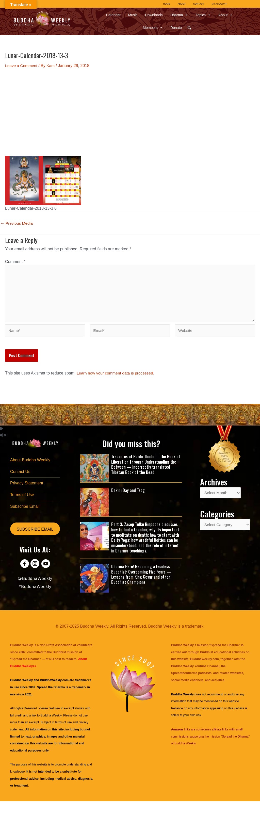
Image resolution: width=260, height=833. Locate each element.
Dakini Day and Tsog (128, 492)
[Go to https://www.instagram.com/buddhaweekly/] (34, 567)
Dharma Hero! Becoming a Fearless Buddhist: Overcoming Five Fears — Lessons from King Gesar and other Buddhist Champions (141, 576)
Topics (203, 15)
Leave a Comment (21, 65)
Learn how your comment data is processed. (117, 375)
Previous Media (17, 223)
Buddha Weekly (50, 717)
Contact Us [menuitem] (20, 474)
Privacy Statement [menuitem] (26, 486)
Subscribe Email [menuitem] (25, 509)
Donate (176, 28)
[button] (189, 27)
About (225, 15)
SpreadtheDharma (184, 675)
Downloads (153, 15)
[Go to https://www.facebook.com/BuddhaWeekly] (23, 567)
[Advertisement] (130, 112)
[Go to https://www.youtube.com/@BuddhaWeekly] (46, 567)
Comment (15, 261)
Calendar (113, 15)
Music (133, 15)
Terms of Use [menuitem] (22, 497)
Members (153, 27)
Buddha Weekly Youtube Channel (195, 668)
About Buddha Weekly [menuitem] (30, 462)
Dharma (179, 15)
